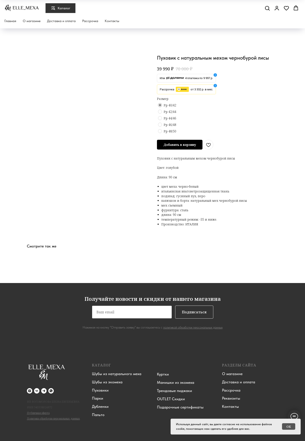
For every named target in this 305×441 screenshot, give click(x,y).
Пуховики (100, 390)
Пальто (98, 414)
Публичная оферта (38, 413)
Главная (10, 21)
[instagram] (29, 391)
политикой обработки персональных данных (193, 327)
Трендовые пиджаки (174, 390)
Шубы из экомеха (107, 382)
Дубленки (100, 406)
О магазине (32, 21)
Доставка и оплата (61, 21)
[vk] (36, 391)
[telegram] (44, 391)
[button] (267, 8)
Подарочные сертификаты (180, 407)
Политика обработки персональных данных (53, 418)
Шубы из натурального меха (116, 373)
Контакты (112, 21)
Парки (97, 398)
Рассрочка (90, 21)
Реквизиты (231, 398)
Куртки (163, 374)
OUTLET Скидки (171, 399)
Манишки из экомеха (175, 382)
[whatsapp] (51, 391)
